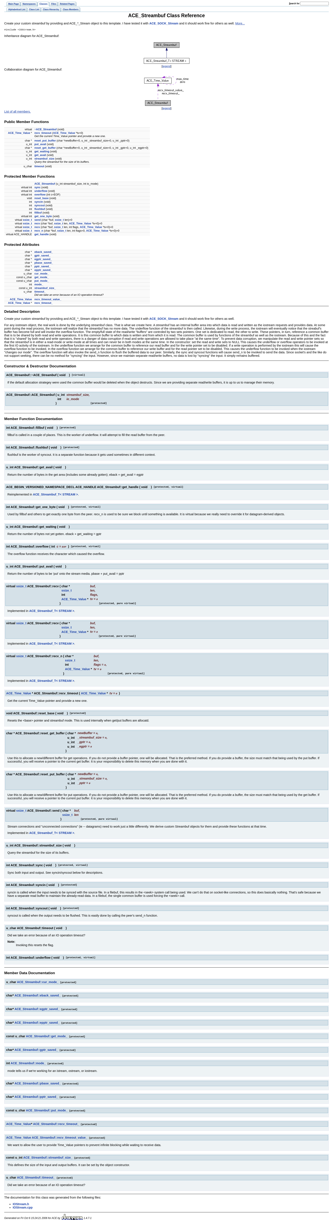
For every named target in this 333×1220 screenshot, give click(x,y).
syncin (38, 202)
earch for (294, 3)
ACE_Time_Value (19, 133)
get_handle (41, 234)
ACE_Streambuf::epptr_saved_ (36, 1019)
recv (37, 223)
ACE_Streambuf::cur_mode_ (38, 979)
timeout (39, 166)
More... (240, 23)
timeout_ (40, 292)
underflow (40, 191)
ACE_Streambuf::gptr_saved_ (36, 1046)
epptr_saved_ (43, 270)
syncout (39, 205)
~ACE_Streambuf (45, 129)
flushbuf (39, 209)
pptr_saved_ (42, 266)
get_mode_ (41, 277)
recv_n (38, 231)
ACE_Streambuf (44, 184)
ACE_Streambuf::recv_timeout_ (56, 1119)
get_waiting (41, 151)
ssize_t (27, 220)
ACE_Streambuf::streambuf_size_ (47, 1152)
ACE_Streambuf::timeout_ (36, 1172)
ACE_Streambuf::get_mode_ (46, 1033)
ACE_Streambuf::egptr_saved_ (36, 1006)
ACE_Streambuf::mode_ (28, 1059)
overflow (40, 195)
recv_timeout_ (43, 303)
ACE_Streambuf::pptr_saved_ (36, 1092)
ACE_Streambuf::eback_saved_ (37, 993)
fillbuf (38, 213)
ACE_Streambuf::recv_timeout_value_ (59, 1133)
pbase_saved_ (43, 263)
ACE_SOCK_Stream (163, 23)
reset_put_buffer (45, 141)
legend (166, 66)
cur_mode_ (41, 274)
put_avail (40, 144)
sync (37, 187)
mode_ (38, 284)
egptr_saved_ (43, 259)
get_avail (40, 155)
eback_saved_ (43, 252)
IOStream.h (21, 1198)
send (37, 220)
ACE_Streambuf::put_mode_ (47, 1106)
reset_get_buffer (45, 148)
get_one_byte (43, 216)
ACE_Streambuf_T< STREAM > (55, 495)
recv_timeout (42, 133)
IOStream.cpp (23, 1202)
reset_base (41, 198)
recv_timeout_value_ (47, 299)
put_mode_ (41, 281)
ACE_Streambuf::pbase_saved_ (37, 1079)
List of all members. (17, 112)
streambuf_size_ (45, 288)
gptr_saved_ (42, 256)
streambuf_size (44, 159)
